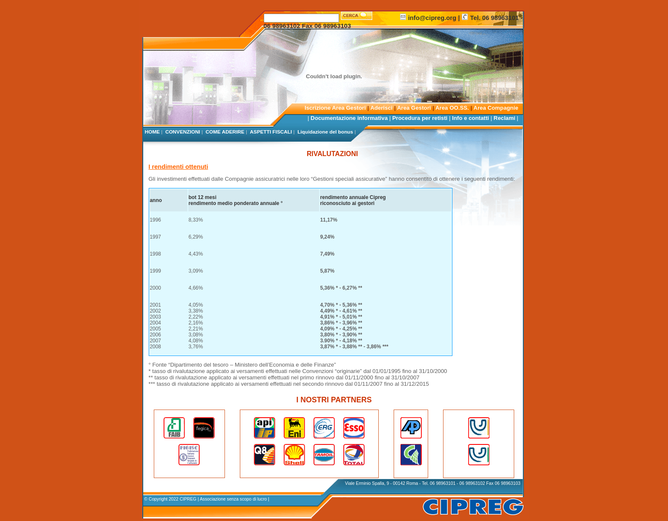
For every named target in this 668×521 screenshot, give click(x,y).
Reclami (504, 118)
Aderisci (382, 108)
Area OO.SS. (452, 108)
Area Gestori (414, 108)
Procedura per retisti (419, 118)
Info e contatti (470, 118)
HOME (152, 131)
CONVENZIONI (182, 131)
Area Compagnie (495, 108)
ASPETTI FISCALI (271, 131)
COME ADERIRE (225, 131)
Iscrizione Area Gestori (335, 108)
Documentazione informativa (349, 118)
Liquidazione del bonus (325, 131)
